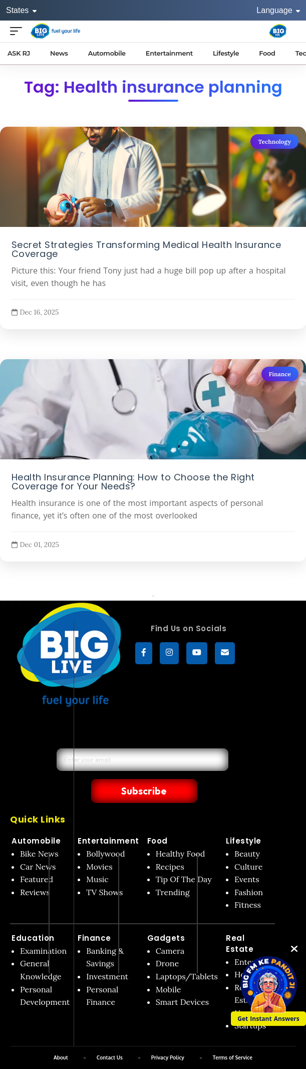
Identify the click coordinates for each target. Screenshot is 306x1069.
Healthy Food (180, 832)
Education (33, 916)
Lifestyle (243, 819)
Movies (99, 845)
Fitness (247, 883)
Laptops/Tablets (187, 955)
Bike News (39, 832)
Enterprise (253, 940)
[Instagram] (169, 653)
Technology (274, 141)
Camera (170, 929)
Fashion (248, 871)
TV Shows (104, 871)
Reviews (35, 871)
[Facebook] (143, 653)
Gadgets (166, 916)
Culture (248, 845)
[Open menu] (18, 31)
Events (246, 858)
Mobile (168, 968)
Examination (43, 929)
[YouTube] (196, 653)
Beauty (247, 832)
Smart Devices (182, 980)
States (21, 10)
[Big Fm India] (278, 31)
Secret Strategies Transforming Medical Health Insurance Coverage (146, 249)
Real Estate (239, 922)
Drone (167, 942)
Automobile (36, 819)
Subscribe (199, 768)
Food (157, 819)
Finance (280, 374)
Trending (173, 871)
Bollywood (105, 832)
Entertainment (108, 819)
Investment (107, 955)
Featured (36, 858)
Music (97, 858)
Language (278, 10)
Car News (38, 845)
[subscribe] (225, 653)
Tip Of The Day (184, 858)
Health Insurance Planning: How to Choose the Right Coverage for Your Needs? (133, 481)
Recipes (170, 845)
